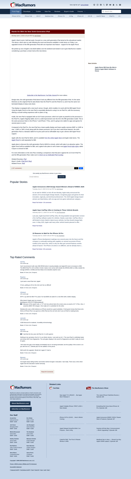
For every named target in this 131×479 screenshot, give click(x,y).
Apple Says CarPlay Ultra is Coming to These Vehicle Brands (58, 210)
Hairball (22, 330)
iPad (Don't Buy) (26, 161)
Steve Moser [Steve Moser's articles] (13, 452)
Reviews (57, 11)
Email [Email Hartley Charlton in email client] (11, 441)
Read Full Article (37, 205)
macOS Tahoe (101, 16)
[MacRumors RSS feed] (117, 5)
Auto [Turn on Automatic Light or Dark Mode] (41, 470)
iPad (25, 159)
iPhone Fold (28, 16)
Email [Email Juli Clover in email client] (11, 427)
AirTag (71, 16)
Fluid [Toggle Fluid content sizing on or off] (32, 470)
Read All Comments (47, 372)
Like (30, 272)
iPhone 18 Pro (16, 16)
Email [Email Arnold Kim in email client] (11, 421)
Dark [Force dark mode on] (48, 470)
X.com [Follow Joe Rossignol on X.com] (32, 427)
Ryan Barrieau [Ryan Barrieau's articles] (30, 445)
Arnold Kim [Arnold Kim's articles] (13, 417)
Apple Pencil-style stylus (71, 146)
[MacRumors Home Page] (23, 5)
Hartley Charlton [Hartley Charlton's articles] (14, 438)
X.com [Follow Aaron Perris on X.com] (32, 455)
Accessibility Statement (16, 467)
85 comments (47, 249)
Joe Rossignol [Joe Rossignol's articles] (30, 424)
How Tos (48, 11)
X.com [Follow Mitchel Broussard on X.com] (15, 434)
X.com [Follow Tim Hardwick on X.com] (32, 434)
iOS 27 (38, 16)
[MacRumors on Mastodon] (107, 5)
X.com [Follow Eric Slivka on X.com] (32, 421)
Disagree (34, 272)
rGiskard (23, 292)
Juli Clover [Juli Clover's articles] (13, 424)
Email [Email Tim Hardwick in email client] (28, 434)
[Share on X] (76, 168)
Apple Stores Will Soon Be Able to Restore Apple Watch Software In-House (105, 69)
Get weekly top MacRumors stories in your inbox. (47, 173)
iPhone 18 (80, 16)
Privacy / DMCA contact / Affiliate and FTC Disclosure (23, 464)
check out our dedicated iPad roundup (51, 155)
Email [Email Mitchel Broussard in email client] (11, 434)
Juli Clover (37, 35)
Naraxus (22, 357)
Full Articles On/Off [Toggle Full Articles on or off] (25, 470)
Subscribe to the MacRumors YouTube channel (42, 95)
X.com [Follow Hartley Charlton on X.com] (15, 441)
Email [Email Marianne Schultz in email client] (28, 441)
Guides (38, 11)
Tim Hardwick (60, 235)
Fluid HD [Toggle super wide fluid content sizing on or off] (37, 470)
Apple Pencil (16, 140)
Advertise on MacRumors (21, 408)
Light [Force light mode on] (45, 470)
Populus (22, 277)
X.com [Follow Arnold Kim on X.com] (15, 421)
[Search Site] (111, 11)
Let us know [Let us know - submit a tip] (84, 5)
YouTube (56, 387)
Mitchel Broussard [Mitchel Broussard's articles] (15, 431)
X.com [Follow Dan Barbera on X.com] (15, 448)
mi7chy (22, 262)
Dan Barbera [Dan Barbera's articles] (13, 445)
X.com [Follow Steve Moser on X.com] (15, 455)
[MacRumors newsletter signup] (120, 5)
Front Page (16, 11)
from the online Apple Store (53, 138)
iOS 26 (90, 16)
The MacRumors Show (100, 387)
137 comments (16, 168)
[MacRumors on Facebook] (101, 5)
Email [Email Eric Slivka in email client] (28, 421)
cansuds (23, 318)
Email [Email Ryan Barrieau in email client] (28, 448)
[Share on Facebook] (81, 168)
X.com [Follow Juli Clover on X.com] (15, 427)
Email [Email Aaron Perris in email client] (28, 455)
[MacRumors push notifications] (113, 5)
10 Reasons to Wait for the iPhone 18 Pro (49, 233)
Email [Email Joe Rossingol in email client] (28, 427)
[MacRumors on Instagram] (98, 5)
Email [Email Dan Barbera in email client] (11, 448)
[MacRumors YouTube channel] (110, 5)
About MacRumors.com (20, 403)
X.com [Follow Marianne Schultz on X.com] (32, 441)
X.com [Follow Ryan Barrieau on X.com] (32, 448)
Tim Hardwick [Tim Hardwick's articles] (30, 431)
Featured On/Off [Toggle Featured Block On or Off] (15, 470)
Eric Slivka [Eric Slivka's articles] (29, 417)
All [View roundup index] (119, 16)
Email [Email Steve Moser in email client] (11, 455)
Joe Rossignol (61, 212)
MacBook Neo (49, 16)
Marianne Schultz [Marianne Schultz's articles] (31, 438)
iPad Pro (112, 16)
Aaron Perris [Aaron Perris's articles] (30, 452)
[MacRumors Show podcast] (94, 5)
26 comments (47, 205)
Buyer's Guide (69, 11)
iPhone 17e (61, 16)
